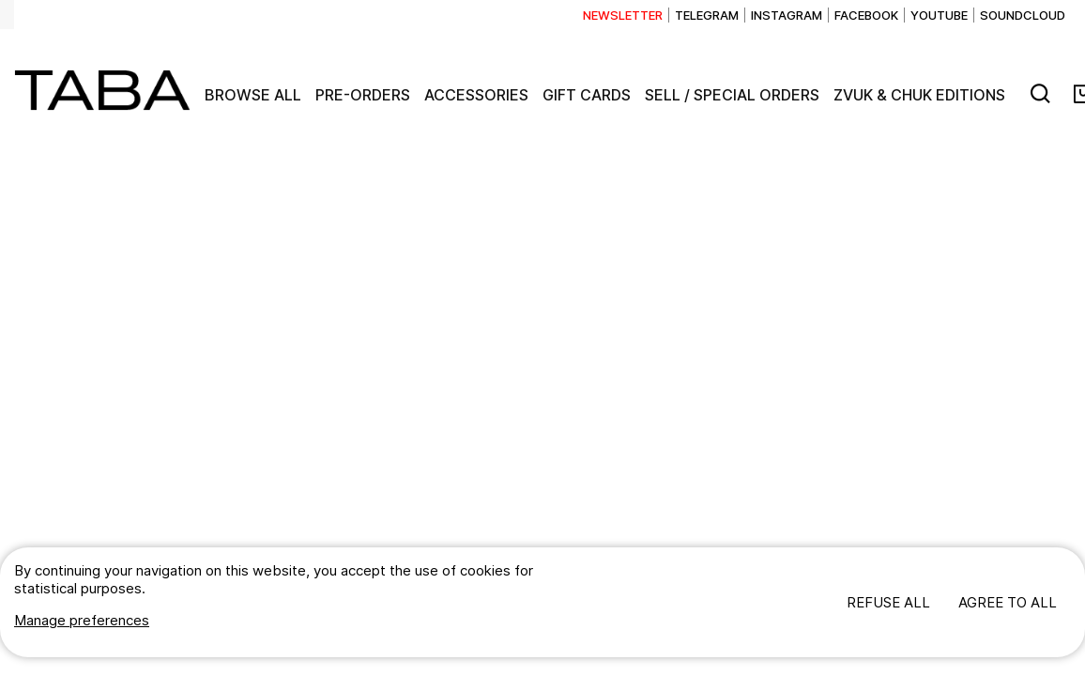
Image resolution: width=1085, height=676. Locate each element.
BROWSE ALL (253, 94)
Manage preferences (81, 620)
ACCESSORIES (476, 94)
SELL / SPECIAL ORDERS (732, 94)
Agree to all (1007, 602)
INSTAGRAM (786, 15)
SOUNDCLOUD (1022, 15)
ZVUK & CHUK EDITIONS (919, 94)
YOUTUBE (939, 15)
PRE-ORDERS (362, 94)
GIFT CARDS (586, 94)
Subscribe (623, 15)
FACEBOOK (866, 15)
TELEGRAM (707, 15)
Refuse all (888, 602)
